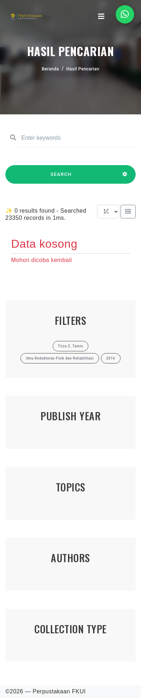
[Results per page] (108, 211)
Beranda (50, 68)
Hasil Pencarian (83, 68)
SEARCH (61, 178)
